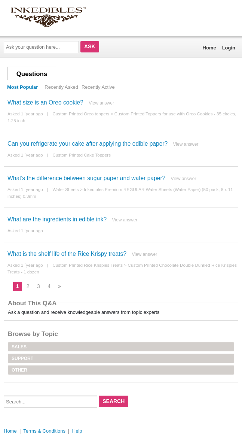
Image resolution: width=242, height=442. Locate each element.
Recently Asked (61, 87)
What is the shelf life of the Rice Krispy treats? (66, 254)
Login (228, 48)
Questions (32, 74)
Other (19, 370)
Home (209, 48)
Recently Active (98, 87)
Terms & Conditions (44, 431)
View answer (101, 103)
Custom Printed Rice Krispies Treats (87, 265)
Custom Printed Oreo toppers (80, 113)
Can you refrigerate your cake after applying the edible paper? (87, 143)
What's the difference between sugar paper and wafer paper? (86, 178)
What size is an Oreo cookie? (45, 102)
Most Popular (22, 87)
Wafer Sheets (65, 189)
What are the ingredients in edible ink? (57, 219)
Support (22, 358)
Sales (19, 346)
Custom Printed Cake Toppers (81, 154)
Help (77, 431)
